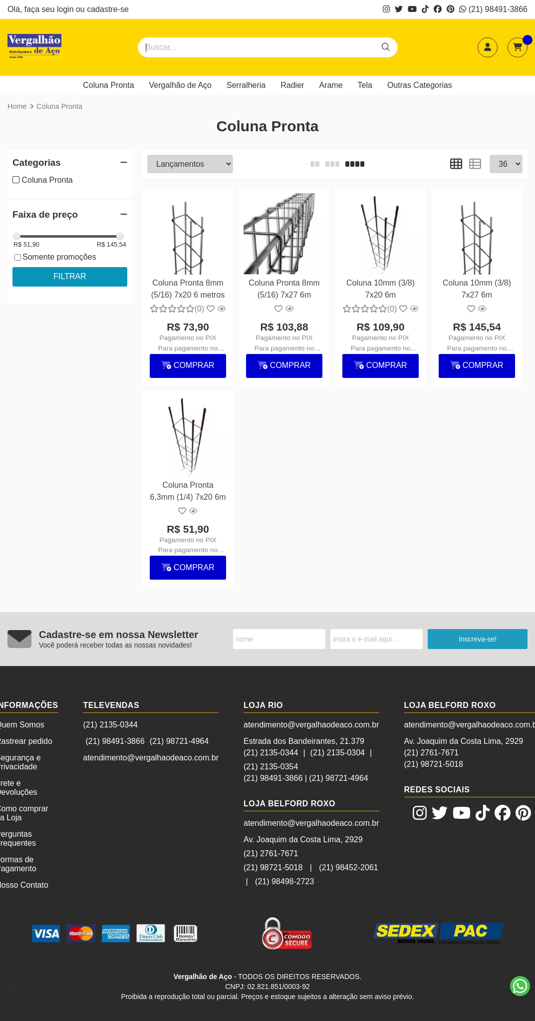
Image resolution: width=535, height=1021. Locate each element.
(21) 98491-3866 (493, 9)
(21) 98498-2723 (284, 881)
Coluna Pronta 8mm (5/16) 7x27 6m (284, 289)
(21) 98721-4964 (179, 741)
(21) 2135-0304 (337, 752)
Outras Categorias (419, 85)
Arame (330, 85)
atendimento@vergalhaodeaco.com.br (151, 757)
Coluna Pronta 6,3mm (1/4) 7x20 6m (188, 491)
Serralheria (246, 85)
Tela (365, 85)
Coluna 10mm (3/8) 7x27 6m (477, 289)
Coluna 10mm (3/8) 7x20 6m (380, 289)
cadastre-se (108, 9)
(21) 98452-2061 (348, 867)
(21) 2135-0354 (271, 766)
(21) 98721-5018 (273, 867)
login (66, 9)
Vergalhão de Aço (180, 85)
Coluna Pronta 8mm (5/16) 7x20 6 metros (188, 289)
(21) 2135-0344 (110, 724)
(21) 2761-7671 (271, 853)
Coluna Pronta (108, 85)
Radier (292, 85)
